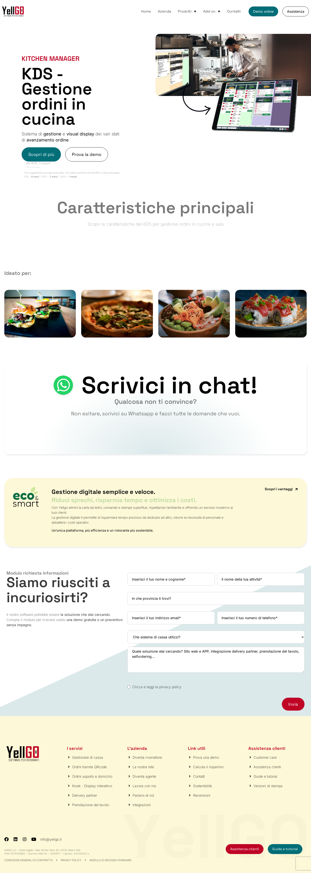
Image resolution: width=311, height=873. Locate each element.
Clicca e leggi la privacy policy (156, 687)
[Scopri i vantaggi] (296, 489)
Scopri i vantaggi (279, 489)
